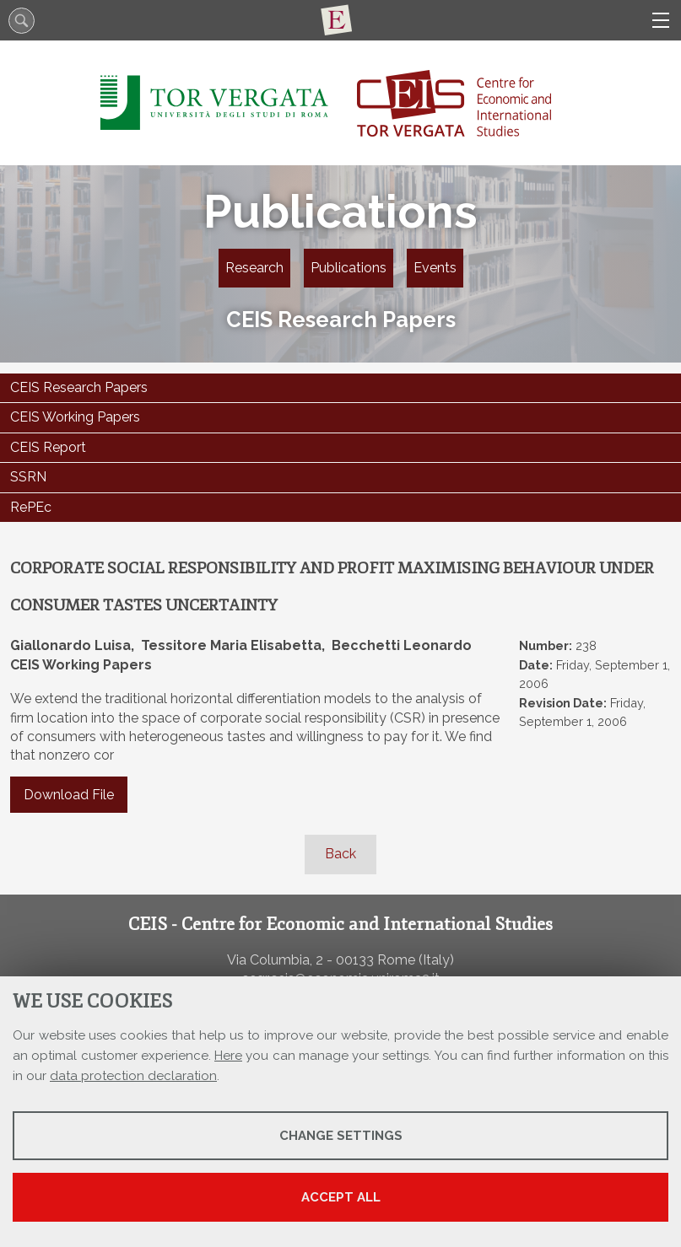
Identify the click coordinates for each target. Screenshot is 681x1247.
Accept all (341, 1197)
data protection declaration (133, 1075)
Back (340, 854)
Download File (69, 795)
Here (228, 1055)
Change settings (341, 1135)
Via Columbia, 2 (275, 960)
